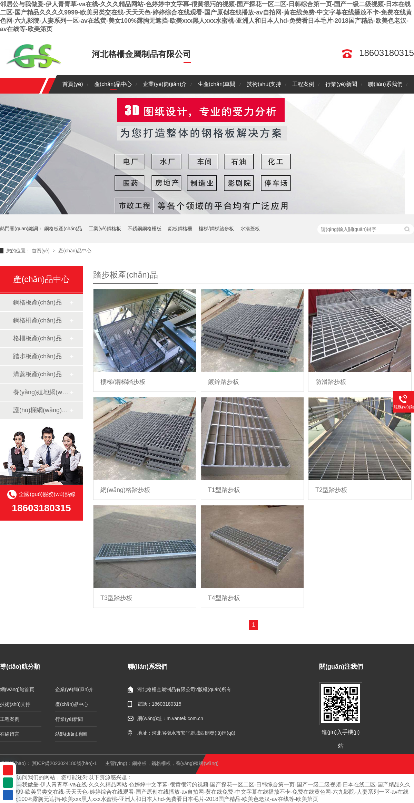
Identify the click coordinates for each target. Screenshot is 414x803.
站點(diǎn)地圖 (71, 734)
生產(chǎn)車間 (216, 84)
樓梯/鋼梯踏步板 (216, 228)
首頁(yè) (72, 84)
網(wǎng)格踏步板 (125, 489)
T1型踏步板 (224, 489)
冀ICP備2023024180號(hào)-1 (64, 763)
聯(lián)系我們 (385, 84)
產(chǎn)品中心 (113, 84)
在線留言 (9, 734)
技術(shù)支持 (264, 84)
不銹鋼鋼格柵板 (144, 228)
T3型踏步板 (116, 597)
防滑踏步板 (330, 381)
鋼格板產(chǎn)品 (63, 228)
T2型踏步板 (331, 489)
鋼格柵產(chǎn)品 (37, 320)
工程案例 (303, 84)
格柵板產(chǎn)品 (37, 338)
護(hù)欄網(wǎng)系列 (41, 410)
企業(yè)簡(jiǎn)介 (165, 84)
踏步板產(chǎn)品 (37, 356)
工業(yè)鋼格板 (105, 228)
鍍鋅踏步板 (223, 381)
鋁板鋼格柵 (180, 228)
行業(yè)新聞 (341, 84)
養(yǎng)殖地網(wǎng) (41, 392)
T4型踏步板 (224, 597)
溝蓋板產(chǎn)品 (37, 374)
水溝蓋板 (250, 228)
